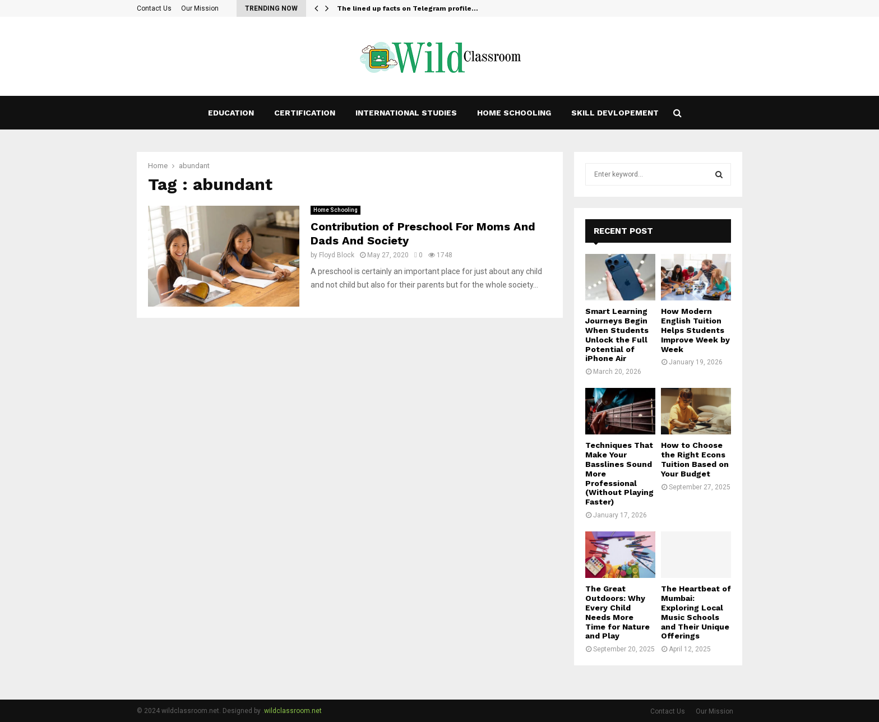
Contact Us (154, 8)
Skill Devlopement (615, 112)
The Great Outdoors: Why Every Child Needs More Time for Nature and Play (617, 612)
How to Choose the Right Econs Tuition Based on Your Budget (695, 459)
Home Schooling (514, 112)
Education (231, 112)
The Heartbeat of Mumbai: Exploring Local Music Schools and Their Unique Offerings (696, 612)
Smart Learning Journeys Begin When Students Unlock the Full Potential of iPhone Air (617, 335)
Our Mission (200, 8)
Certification (304, 112)
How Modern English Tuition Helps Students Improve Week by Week (695, 330)
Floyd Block (336, 255)
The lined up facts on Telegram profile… (407, 8)
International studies (406, 112)
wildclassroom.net (293, 711)
